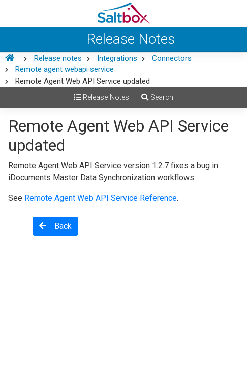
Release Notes (101, 97)
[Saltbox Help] (123, 13)
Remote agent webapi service (64, 69)
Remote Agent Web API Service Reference (100, 198)
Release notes (58, 58)
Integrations (117, 58)
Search (157, 97)
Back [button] (55, 226)
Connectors (172, 58)
